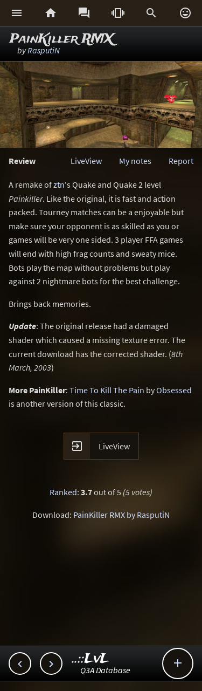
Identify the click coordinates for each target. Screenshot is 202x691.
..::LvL (91, 658)
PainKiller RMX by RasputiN (121, 514)
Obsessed (174, 390)
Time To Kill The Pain (106, 390)
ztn (59, 184)
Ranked (63, 492)
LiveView (86, 160)
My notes (135, 160)
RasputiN (43, 50)
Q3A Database (105, 670)
